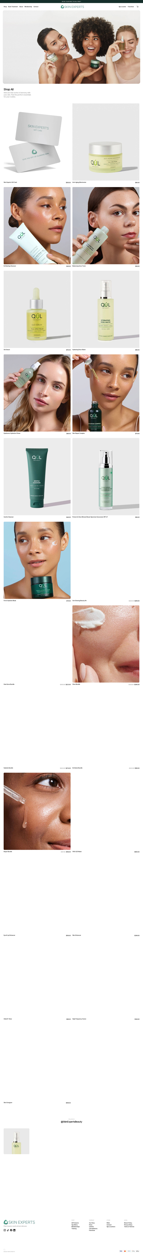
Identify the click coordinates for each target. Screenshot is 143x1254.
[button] (5, 1249)
